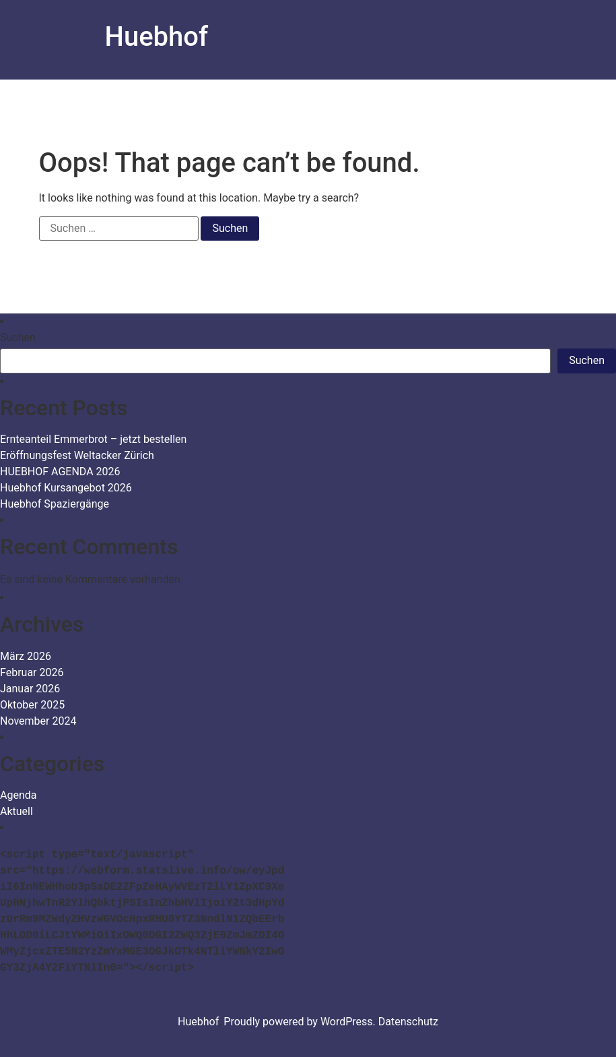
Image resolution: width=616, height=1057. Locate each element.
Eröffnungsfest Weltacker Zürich (77, 455)
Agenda (18, 795)
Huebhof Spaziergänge (54, 503)
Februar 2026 (31, 672)
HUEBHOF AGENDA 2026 (60, 471)
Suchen (18, 337)
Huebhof (157, 37)
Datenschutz (408, 1021)
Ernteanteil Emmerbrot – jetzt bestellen (93, 439)
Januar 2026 (30, 688)
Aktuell (16, 811)
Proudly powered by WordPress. (301, 1021)
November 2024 (38, 721)
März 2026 (25, 656)
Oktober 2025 (32, 704)
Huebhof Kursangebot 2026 (66, 487)
